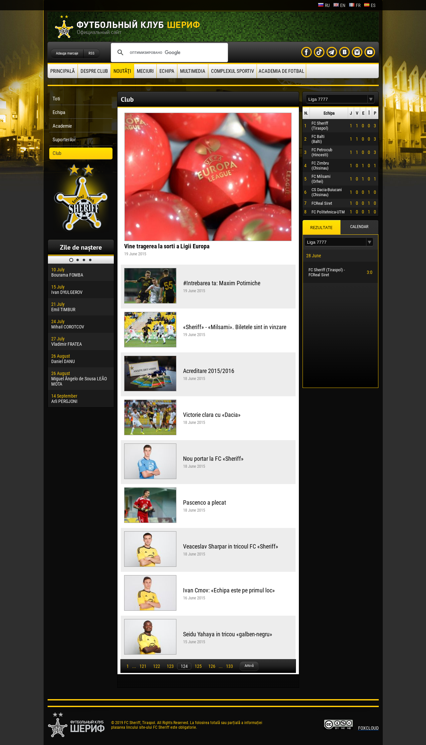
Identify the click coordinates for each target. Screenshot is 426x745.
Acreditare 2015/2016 (208, 370)
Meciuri (145, 71)
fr (354, 5)
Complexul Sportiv (232, 71)
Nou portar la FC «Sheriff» (213, 458)
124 (184, 666)
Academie (62, 126)
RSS (92, 53)
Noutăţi (122, 71)
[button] (371, 99)
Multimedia (192, 71)
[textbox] (337, 99)
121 (142, 666)
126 (211, 666)
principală (62, 71)
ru (324, 5)
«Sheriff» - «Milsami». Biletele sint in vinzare (234, 326)
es (369, 5)
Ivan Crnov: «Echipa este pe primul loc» (229, 590)
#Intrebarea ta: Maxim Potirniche (221, 283)
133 (229, 666)
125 (198, 666)
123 (170, 666)
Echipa (166, 71)
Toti (56, 99)
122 (156, 666)
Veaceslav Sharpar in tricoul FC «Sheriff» (230, 546)
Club (57, 153)
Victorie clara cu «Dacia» (212, 414)
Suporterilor (64, 140)
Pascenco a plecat (204, 502)
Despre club (94, 71)
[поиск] (168, 53)
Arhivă (249, 666)
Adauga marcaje (67, 53)
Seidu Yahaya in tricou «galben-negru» (227, 634)
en (339, 5)
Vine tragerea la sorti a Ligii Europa (166, 246)
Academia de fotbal (281, 71)
